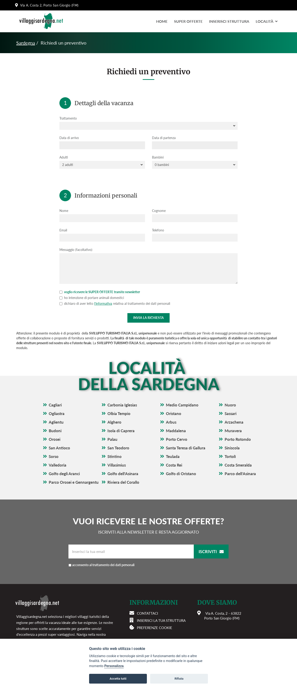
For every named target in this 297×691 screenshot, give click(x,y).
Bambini (158, 157)
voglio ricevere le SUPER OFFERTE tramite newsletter (99, 292)
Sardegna (25, 42)
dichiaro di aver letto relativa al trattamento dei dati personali (114, 303)
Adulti (63, 157)
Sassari (230, 413)
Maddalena (176, 430)
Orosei (54, 439)
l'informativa (103, 303)
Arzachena (234, 422)
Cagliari (55, 404)
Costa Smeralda (238, 465)
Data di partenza (164, 138)
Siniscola (232, 447)
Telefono (158, 230)
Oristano (173, 413)
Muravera (233, 430)
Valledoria (57, 465)
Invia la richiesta (148, 318)
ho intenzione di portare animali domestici (91, 298)
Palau (112, 439)
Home (162, 21)
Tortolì (230, 456)
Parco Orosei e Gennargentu (74, 482)
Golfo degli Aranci (64, 473)
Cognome (159, 211)
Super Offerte (188, 21)
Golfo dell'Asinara (122, 473)
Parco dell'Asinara (240, 473)
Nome (63, 211)
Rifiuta (178, 678)
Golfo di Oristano (181, 473)
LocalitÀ (267, 21)
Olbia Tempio (118, 413)
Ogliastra (57, 413)
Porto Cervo (176, 439)
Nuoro (230, 404)
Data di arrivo (69, 138)
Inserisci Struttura (229, 21)
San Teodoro (118, 447)
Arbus (171, 422)
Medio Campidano (182, 404)
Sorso (53, 456)
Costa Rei (174, 465)
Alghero (114, 422)
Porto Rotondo (238, 439)
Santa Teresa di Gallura (185, 447)
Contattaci (147, 613)
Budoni (55, 430)
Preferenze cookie (154, 628)
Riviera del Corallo (123, 482)
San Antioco (59, 447)
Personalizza (113, 666)
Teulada (173, 456)
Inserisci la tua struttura (161, 620)
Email (63, 230)
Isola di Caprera (121, 430)
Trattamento (68, 118)
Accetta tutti (118, 678)
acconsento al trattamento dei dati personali (103, 565)
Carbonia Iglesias (122, 404)
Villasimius (116, 465)
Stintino (114, 456)
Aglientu (56, 422)
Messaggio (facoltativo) (75, 250)
